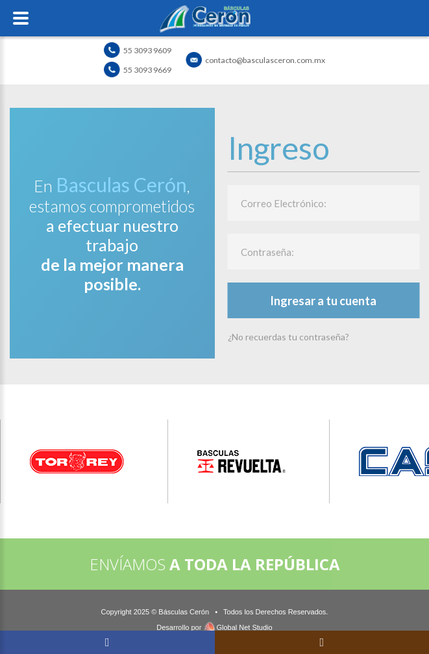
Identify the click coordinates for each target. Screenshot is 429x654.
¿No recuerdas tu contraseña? (288, 336)
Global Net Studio (244, 627)
